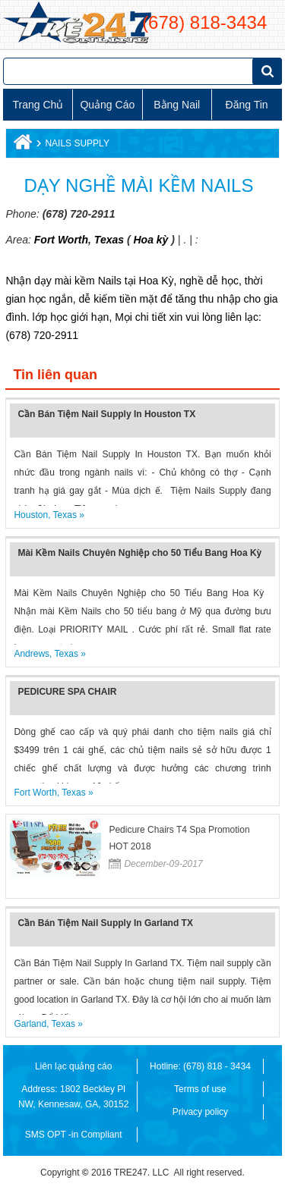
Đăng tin (247, 105)
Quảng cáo (107, 105)
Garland (30, 1024)
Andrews (31, 653)
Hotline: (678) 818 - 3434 (200, 1066)
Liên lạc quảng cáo (73, 1066)
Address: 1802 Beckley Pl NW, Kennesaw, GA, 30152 (73, 1097)
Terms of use (200, 1089)
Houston (31, 515)
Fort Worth (61, 240)
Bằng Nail (177, 105)
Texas (107, 240)
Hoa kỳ (150, 240)
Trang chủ (38, 105)
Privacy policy (200, 1112)
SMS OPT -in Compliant (73, 1134)
